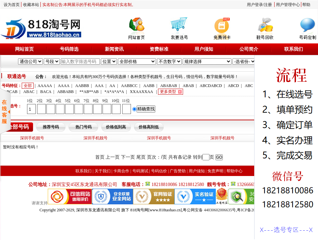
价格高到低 (149, 127)
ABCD (233, 85)
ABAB (188, 85)
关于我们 (103, 171)
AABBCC (129, 85)
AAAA (63, 85)
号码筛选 (69, 49)
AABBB (82, 85)
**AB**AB (89, 91)
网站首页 (24, 49)
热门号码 (83, 127)
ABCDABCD (211, 85)
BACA (45, 91)
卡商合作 (121, 171)
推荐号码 (51, 127)
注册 (268, 4)
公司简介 (249, 49)
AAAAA (44, 85)
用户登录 (255, 4)
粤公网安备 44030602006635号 (209, 210)
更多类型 (168, 91)
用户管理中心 (288, 4)
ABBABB (65, 91)
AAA (99, 85)
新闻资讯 (114, 49)
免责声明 (215, 171)
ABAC (28, 91)
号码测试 (140, 171)
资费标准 (159, 49)
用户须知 (203, 49)
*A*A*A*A (114, 91)
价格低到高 (116, 127)
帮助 (306, 4)
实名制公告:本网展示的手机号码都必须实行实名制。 (89, 4)
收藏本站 (31, 4)
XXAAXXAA (141, 91)
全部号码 (18, 127)
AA (112, 85)
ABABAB (168, 85)
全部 (28, 85)
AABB (148, 85)
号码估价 (159, 171)
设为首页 (12, 4)
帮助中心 (234, 171)
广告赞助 (178, 171)
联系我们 (293, 49)
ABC (249, 85)
